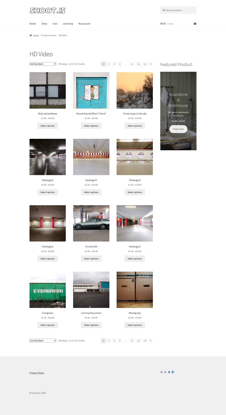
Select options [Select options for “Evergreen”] (47, 325)
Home (33, 23)
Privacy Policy (37, 372)
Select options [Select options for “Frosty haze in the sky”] (135, 125)
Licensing (68, 23)
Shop (44, 23)
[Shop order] (43, 64)
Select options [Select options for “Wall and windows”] (47, 125)
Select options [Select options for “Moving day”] (135, 325)
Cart (55, 23)
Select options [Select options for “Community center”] (91, 325)
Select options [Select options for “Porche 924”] (91, 258)
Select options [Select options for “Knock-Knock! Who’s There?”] (91, 125)
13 (145, 64)
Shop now (178, 128)
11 (132, 64)
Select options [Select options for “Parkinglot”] (47, 192)
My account (84, 23)
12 (138, 64)
